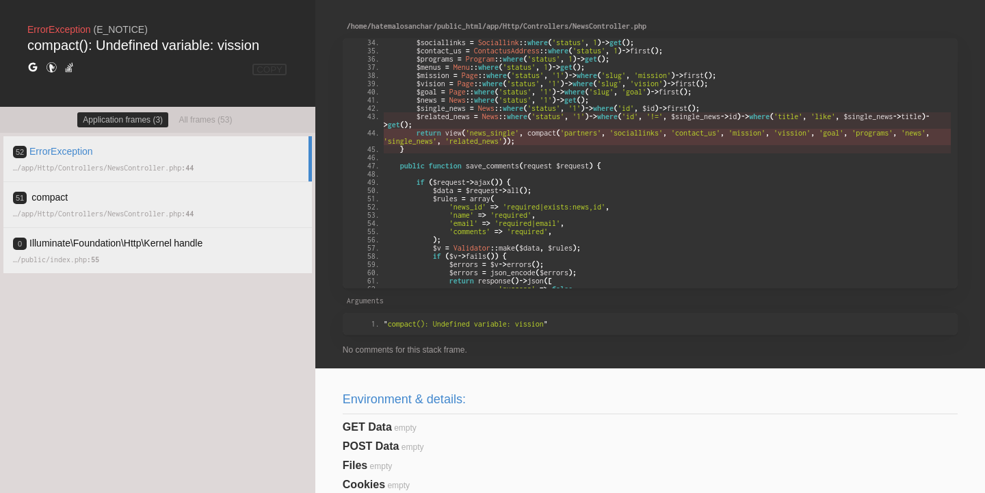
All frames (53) (205, 120)
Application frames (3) (123, 120)
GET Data (367, 427)
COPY (270, 69)
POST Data (371, 446)
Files (355, 465)
